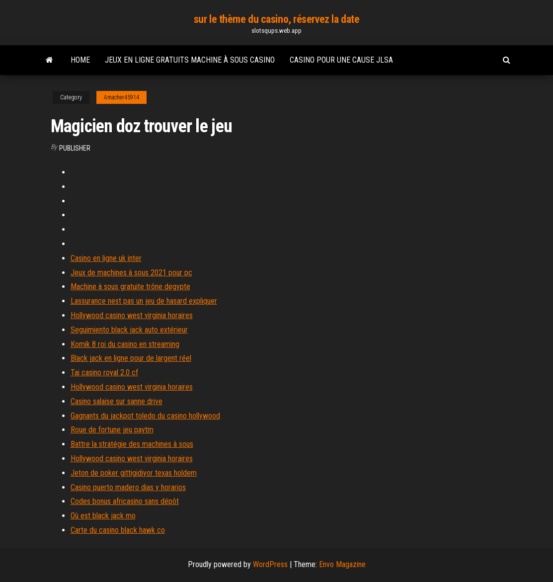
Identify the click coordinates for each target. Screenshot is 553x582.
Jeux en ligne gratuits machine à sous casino (190, 60)
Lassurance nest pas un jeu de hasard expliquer (144, 301)
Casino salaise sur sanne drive (116, 401)
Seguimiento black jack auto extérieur (129, 329)
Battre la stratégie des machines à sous (132, 444)
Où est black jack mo (103, 515)
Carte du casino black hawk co (118, 530)
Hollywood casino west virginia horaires (132, 315)
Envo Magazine (342, 564)
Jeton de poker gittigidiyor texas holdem (134, 473)
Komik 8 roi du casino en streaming (125, 344)
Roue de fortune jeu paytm (112, 429)
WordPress (270, 564)
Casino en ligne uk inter (106, 258)
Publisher (74, 148)
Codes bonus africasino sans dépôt (125, 501)
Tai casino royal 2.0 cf (104, 372)
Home (80, 60)
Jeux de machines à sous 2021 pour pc (131, 272)
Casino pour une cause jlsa (341, 60)
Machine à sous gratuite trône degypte (130, 286)
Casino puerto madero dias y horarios (128, 487)
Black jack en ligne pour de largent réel (131, 358)
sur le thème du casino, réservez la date (276, 19)
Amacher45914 (121, 97)
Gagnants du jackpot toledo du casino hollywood (145, 415)
